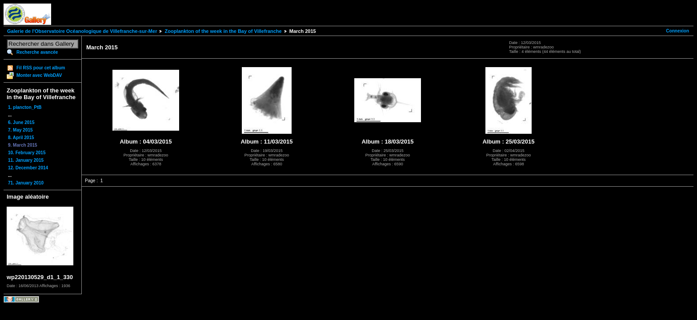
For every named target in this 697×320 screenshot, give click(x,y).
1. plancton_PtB (25, 107)
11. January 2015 (26, 160)
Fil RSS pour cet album (40, 67)
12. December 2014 (28, 167)
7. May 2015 (20, 130)
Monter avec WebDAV (39, 75)
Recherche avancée (37, 52)
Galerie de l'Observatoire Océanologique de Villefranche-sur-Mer (82, 31)
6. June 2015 (21, 122)
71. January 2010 (26, 182)
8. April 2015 (21, 137)
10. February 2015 (27, 152)
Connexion (677, 30)
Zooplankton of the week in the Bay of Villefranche (222, 31)
